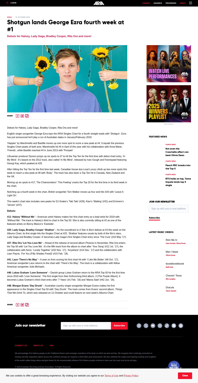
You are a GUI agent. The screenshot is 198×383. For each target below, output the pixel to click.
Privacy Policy (131, 375)
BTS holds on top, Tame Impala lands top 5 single (178, 182)
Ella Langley (170, 279)
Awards (158, 3)
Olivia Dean (170, 255)
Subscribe (154, 218)
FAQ (52, 345)
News (183, 3)
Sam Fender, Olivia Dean (176, 243)
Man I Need (172, 252)
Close (185, 376)
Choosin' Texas (174, 275)
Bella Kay (169, 267)
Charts (146, 3)
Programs (171, 3)
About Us (38, 345)
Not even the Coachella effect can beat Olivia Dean (177, 152)
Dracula (170, 287)
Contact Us (21, 345)
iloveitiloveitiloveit (175, 263)
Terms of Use (111, 375)
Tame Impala (171, 291)
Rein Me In (171, 240)
